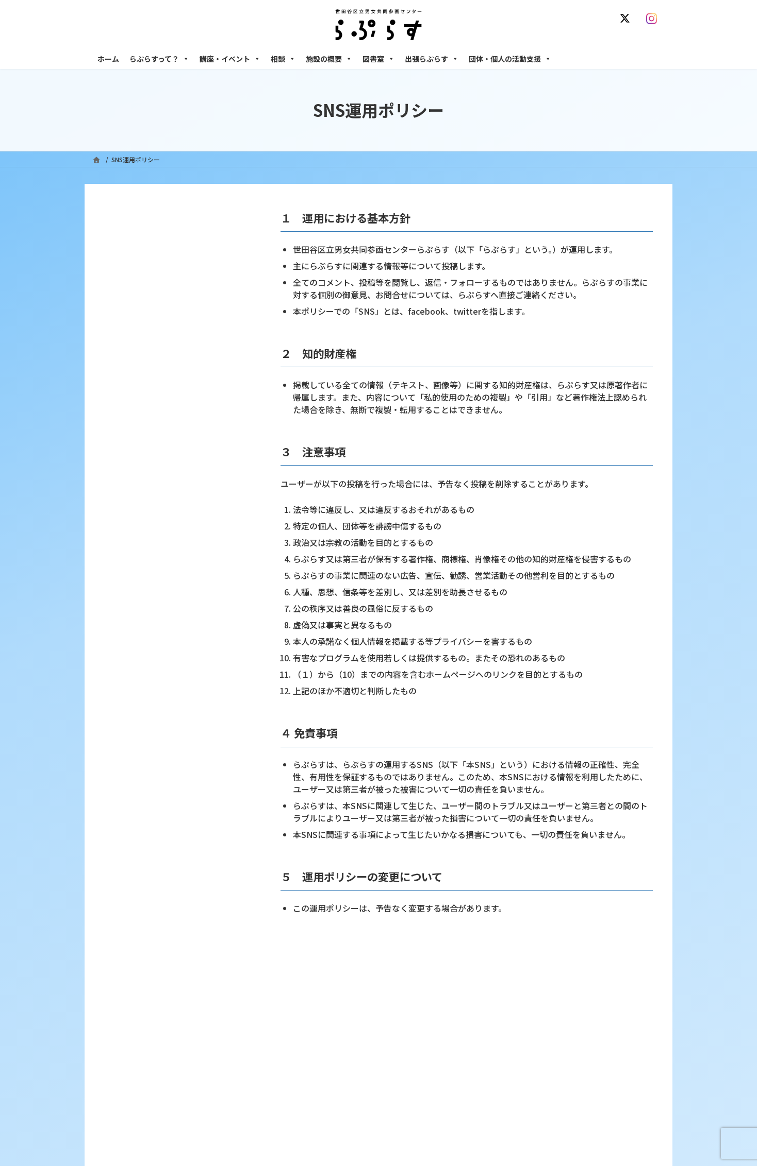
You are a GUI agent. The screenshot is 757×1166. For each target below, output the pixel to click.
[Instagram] (654, 18)
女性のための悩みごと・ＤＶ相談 (543, 1046)
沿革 (307, 1046)
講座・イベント (230, 58)
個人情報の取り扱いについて (614, 984)
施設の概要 (329, 58)
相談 (283, 58)
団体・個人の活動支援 (510, 58)
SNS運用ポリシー (529, 984)
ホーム (108, 59)
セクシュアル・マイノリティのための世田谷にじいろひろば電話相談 (580, 1086)
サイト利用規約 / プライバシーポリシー (429, 984)
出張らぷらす (431, 58)
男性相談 (509, 1108)
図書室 (378, 58)
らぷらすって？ (159, 58)
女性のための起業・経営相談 (537, 1126)
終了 (307, 1117)
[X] (627, 18)
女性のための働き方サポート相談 (543, 1063)
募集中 (310, 1099)
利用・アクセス (322, 1063)
